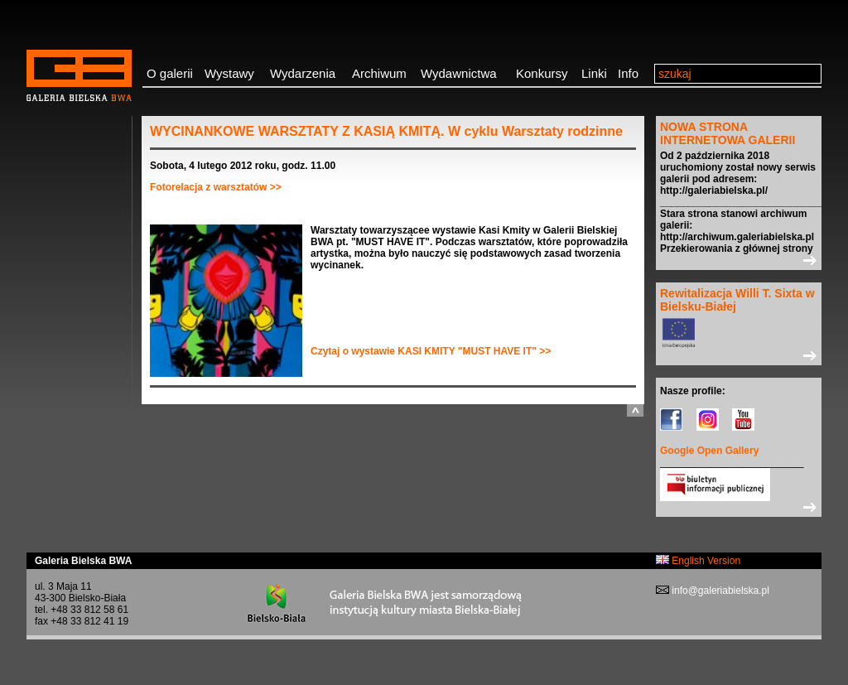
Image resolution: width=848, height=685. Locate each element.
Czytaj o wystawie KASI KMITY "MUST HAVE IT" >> (431, 351)
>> (738, 260)
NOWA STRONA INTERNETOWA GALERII (727, 133)
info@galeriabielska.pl (719, 590)
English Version (698, 561)
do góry (635, 410)
